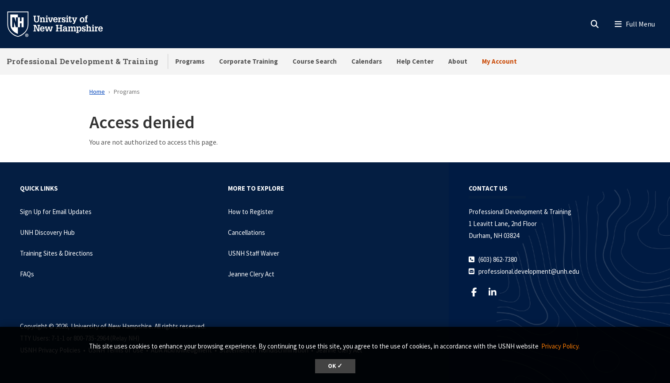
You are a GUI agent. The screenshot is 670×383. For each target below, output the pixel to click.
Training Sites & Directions (56, 253)
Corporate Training (248, 61)
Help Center (415, 61)
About (457, 61)
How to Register (250, 211)
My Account (499, 61)
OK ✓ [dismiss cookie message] (335, 366)
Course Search (315, 61)
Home (97, 92)
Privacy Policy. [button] (560, 346)
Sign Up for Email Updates (56, 211)
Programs (189, 61)
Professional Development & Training (83, 61)
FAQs (27, 274)
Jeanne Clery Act (251, 274)
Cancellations (246, 232)
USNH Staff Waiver (253, 253)
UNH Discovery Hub (47, 232)
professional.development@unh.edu (528, 271)
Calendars (366, 61)
